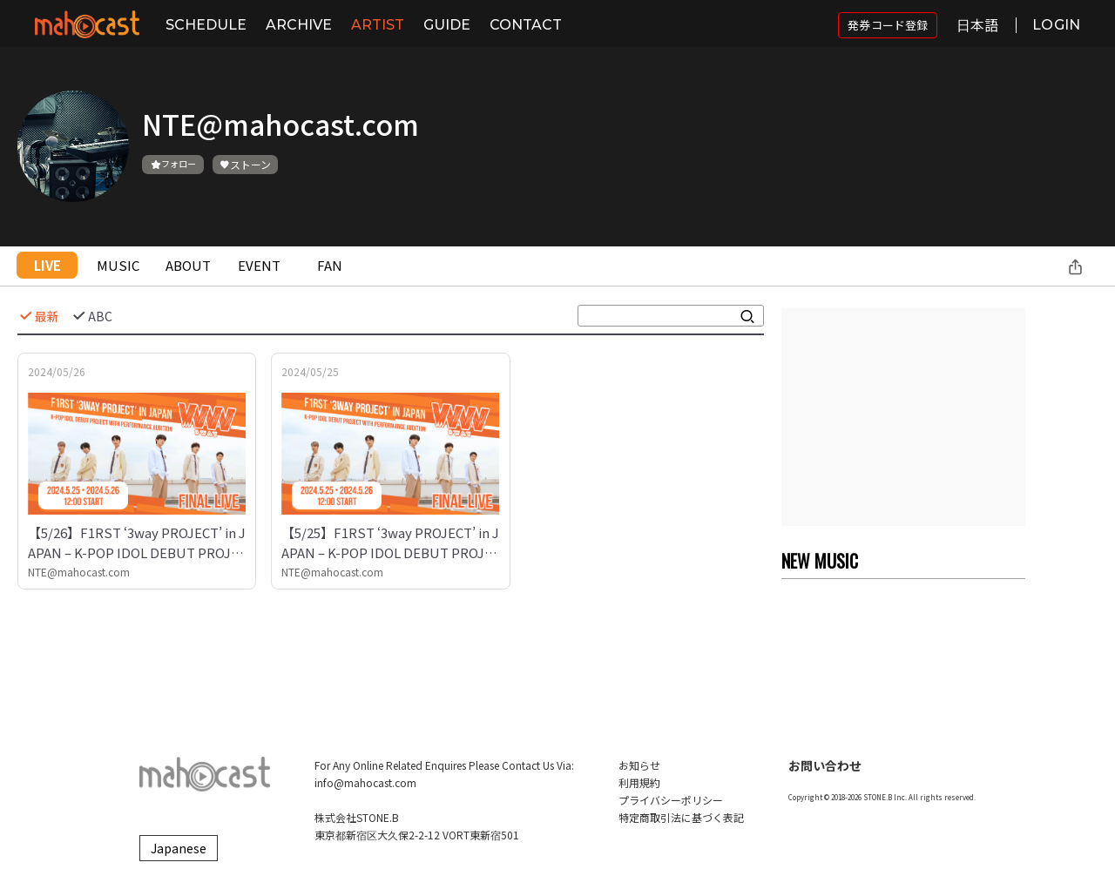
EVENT (259, 265)
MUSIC (118, 265)
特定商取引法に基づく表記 (681, 817)
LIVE (47, 265)
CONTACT (526, 25)
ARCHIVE (299, 25)
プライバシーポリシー (670, 799)
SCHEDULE (206, 25)
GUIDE (446, 25)
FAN (329, 265)
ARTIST (377, 25)
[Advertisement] (903, 417)
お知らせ (639, 765)
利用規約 (639, 782)
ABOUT (188, 265)
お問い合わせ (825, 765)
